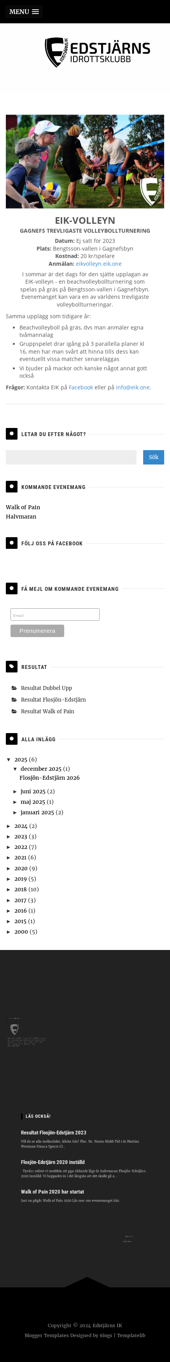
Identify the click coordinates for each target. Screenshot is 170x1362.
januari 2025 (38, 812)
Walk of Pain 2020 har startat (59, 1184)
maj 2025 (34, 801)
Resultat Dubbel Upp (46, 688)
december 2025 (42, 768)
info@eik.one (133, 392)
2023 (21, 836)
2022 (21, 846)
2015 (21, 921)
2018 (21, 889)
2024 (21, 825)
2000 (22, 931)
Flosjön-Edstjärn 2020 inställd (59, 1161)
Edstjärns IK (107, 1326)
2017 (21, 900)
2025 (21, 759)
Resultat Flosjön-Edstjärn (53, 700)
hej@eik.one (125, 1240)
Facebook (81, 392)
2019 (21, 878)
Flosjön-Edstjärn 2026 (49, 777)
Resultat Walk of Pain (47, 711)
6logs (106, 1335)
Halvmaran (21, 516)
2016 (21, 910)
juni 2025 (34, 791)
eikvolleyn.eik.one (99, 268)
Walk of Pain (23, 507)
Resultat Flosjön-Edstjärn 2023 (60, 1138)
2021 (21, 857)
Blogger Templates (45, 1335)
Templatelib (132, 1335)
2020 (21, 868)
